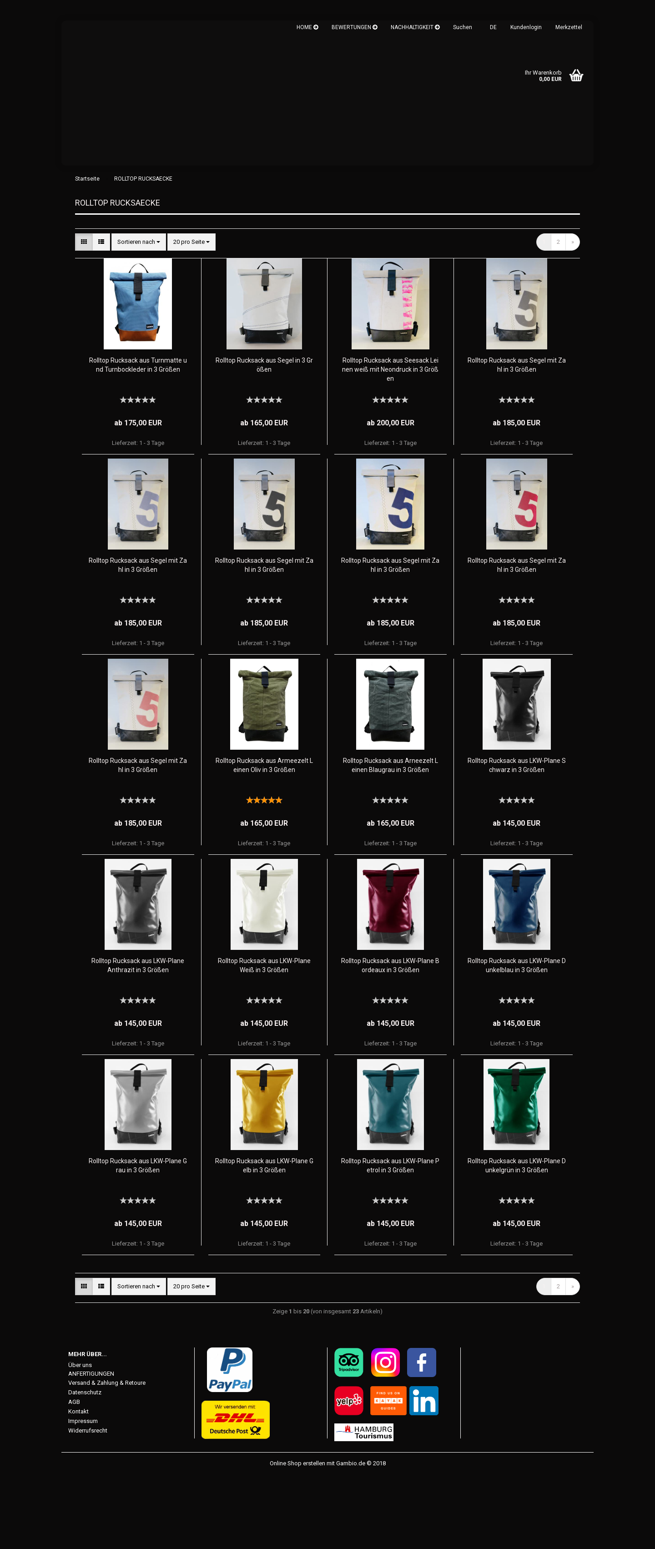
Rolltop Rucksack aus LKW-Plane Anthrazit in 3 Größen (137, 1038)
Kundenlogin (526, 27)
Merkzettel (568, 27)
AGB (74, 1475)
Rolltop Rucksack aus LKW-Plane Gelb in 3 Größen (264, 1239)
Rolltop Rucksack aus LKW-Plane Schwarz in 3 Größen (517, 838)
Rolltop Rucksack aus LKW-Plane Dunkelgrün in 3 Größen (517, 1239)
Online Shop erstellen (297, 1537)
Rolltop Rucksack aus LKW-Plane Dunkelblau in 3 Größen (517, 1038)
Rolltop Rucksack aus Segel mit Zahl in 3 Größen (517, 438)
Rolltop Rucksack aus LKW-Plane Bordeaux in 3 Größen (390, 1038)
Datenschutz (84, 1466)
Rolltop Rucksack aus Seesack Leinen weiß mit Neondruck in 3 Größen (390, 442)
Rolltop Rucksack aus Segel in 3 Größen (264, 438)
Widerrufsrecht (87, 1504)
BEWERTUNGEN (354, 27)
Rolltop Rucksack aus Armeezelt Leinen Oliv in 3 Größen (264, 838)
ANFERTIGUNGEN (91, 1446)
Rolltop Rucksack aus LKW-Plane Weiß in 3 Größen (264, 1038)
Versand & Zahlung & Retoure (107, 1456)
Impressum (83, 1494)
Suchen (462, 27)
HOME (307, 27)
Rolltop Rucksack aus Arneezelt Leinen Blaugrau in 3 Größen (390, 838)
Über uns (80, 1438)
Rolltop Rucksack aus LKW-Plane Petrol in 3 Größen (390, 1239)
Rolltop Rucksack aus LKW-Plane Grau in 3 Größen (138, 1239)
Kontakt (78, 1485)
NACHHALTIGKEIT (415, 27)
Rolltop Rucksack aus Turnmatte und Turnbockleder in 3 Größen (138, 438)
